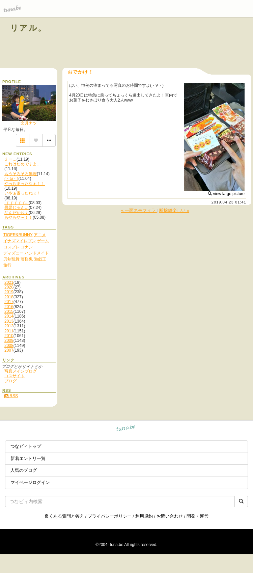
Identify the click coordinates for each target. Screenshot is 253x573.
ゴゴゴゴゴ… (16, 202)
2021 (8, 282)
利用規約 (144, 516)
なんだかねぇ (16, 212)
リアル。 (28, 27)
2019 (8, 292)
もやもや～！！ (18, 217)
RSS (11, 395)
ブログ (10, 381)
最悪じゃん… (16, 207)
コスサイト (14, 376)
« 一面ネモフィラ (139, 210)
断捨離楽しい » (174, 210)
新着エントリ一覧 (28, 458)
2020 (8, 287)
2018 (8, 297)
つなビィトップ (25, 446)
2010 (8, 335)
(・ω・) (11, 178)
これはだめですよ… (22, 164)
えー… (10, 159)
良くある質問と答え (64, 516)
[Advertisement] (166, 43)
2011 (8, 331)
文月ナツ (29, 123)
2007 (8, 350)
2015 (8, 311)
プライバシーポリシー (110, 516)
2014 (8, 316)
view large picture (226, 193)
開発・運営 (197, 516)
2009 (8, 340)
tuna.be (126, 429)
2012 (8, 326)
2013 (8, 321)
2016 (8, 306)
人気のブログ (23, 470)
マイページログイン (30, 482)
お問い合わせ (170, 516)
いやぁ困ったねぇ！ (22, 193)
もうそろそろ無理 (20, 173)
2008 (8, 345)
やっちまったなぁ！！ (24, 183)
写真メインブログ (20, 371)
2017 (8, 301)
